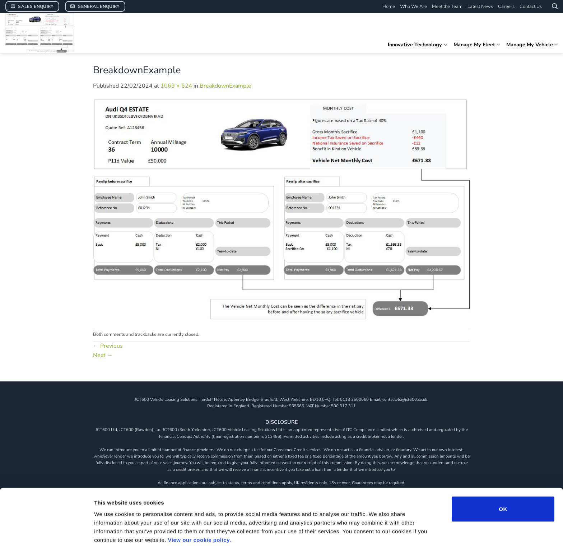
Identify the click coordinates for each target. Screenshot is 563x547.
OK (503, 479)
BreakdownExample (225, 86)
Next (103, 355)
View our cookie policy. (199, 509)
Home (388, 6)
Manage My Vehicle (532, 44)
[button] (555, 6)
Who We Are (413, 6)
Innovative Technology (417, 44)
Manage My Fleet (476, 44)
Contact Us (531, 6)
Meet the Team (447, 6)
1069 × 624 (176, 86)
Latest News (480, 6)
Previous (108, 346)
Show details (377, 533)
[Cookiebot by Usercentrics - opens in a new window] (46, 533)
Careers (506, 6)
